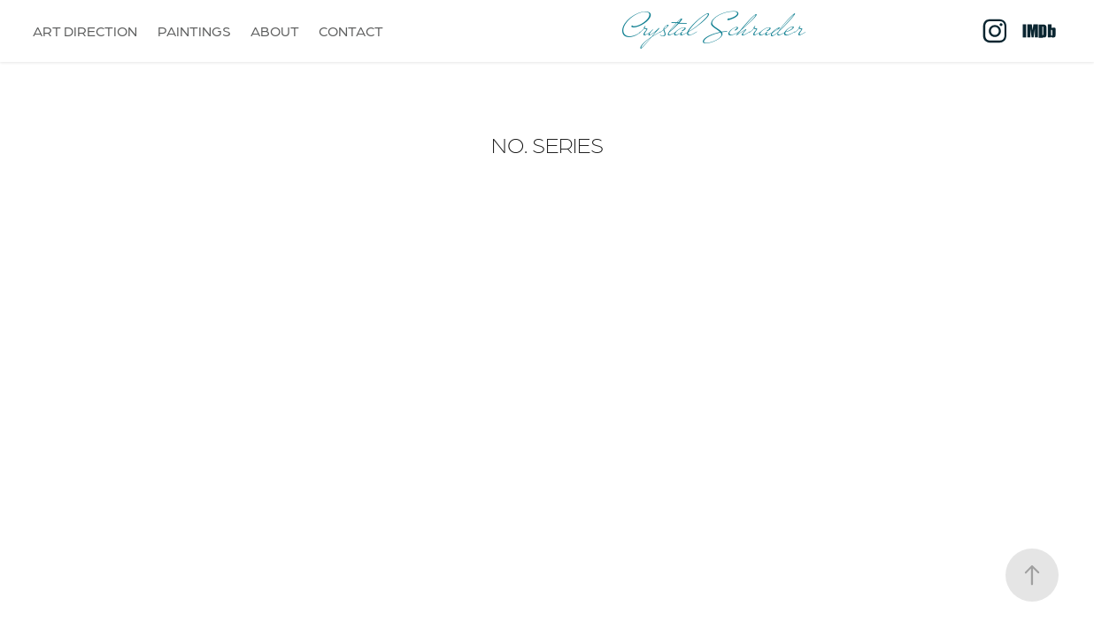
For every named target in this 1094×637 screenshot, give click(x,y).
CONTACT (351, 30)
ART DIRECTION (85, 30)
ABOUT (274, 30)
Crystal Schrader (712, 30)
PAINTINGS (194, 30)
